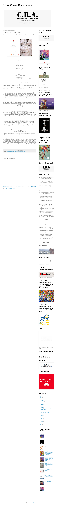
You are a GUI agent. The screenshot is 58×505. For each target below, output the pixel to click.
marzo (42, 418)
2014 (41, 424)
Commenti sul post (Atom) (10, 188)
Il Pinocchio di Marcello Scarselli (45, 413)
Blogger (33, 502)
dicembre (42, 400)
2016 (41, 399)
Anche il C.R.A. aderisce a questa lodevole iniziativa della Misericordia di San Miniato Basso (49, 453)
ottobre (42, 403)
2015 (41, 423)
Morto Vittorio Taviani (48, 481)
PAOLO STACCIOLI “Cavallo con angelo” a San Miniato (49, 464)
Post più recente (6, 186)
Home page (20, 186)
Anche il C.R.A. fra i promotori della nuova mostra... (46, 409)
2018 (41, 396)
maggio (42, 415)
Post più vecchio (33, 186)
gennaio (42, 421)
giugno (42, 407)
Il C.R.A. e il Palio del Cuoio (44, 412)
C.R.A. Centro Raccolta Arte (17, 5)
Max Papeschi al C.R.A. (48, 434)
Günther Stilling (23, 151)
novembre (42, 401)
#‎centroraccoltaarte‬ (9, 151)
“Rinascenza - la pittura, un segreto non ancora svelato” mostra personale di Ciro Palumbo (49, 459)
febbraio (42, 419)
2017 (41, 397)
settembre (42, 404)
